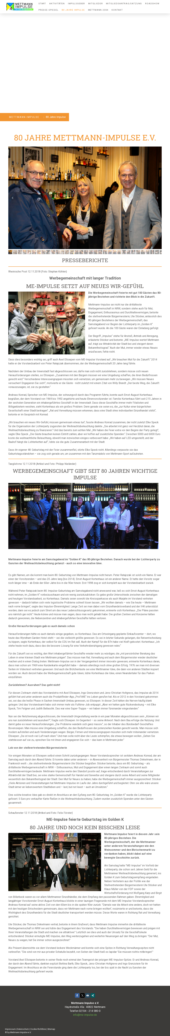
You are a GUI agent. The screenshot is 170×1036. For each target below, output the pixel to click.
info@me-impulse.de (85, 1014)
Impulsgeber (76, 3)
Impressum (10, 1029)
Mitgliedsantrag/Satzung (124, 3)
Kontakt (117, 10)
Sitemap (51, 1029)
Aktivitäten (57, 3)
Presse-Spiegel (48, 10)
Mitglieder (95, 3)
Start (42, 3)
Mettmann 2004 (98, 10)
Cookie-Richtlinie (38, 1029)
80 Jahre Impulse (73, 10)
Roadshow (152, 3)
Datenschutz (23, 1029)
